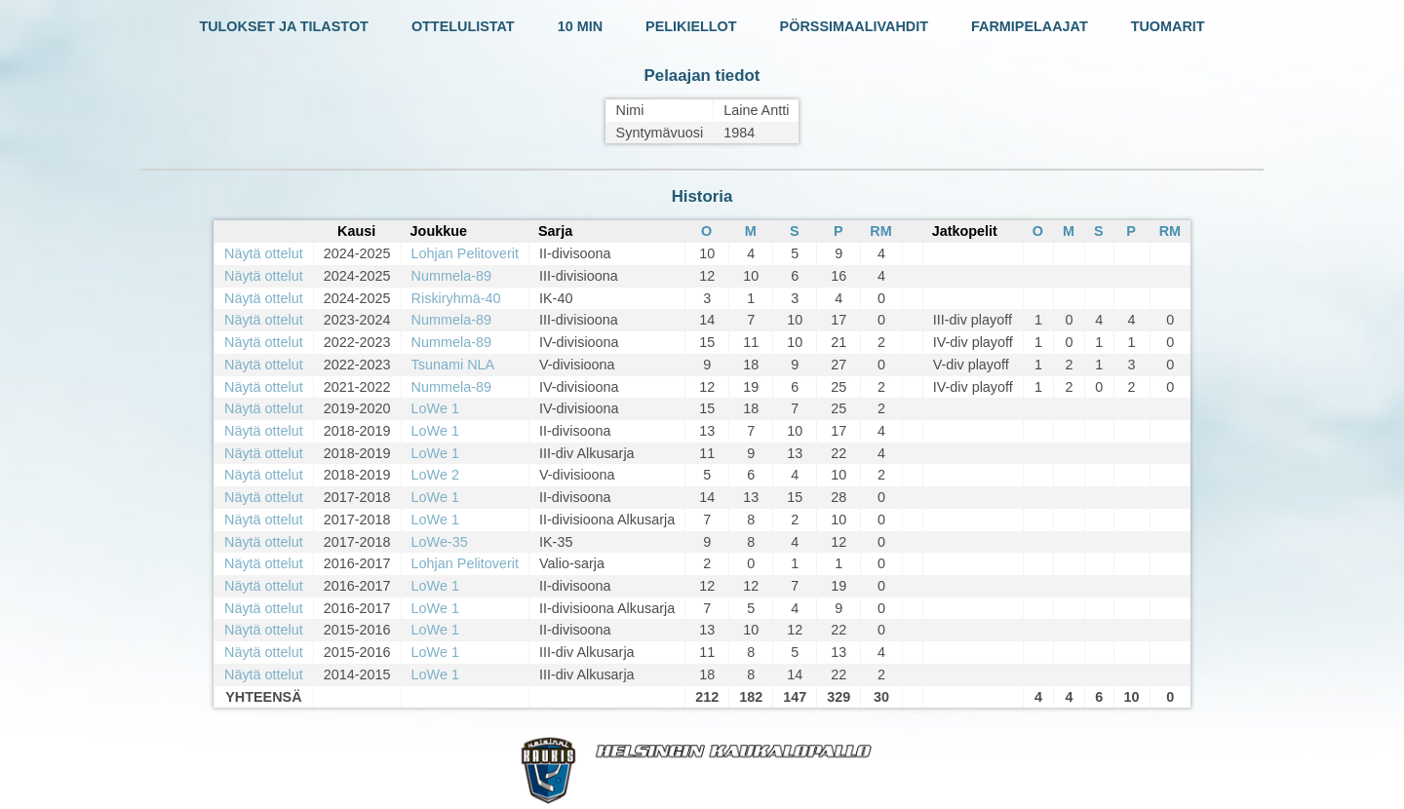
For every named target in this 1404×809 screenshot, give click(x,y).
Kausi (356, 231)
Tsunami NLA (453, 364)
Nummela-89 (451, 276)
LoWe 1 (435, 408)
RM (880, 231)
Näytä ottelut (263, 253)
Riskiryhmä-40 (456, 298)
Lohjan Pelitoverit (465, 253)
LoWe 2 (435, 474)
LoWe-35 (439, 542)
